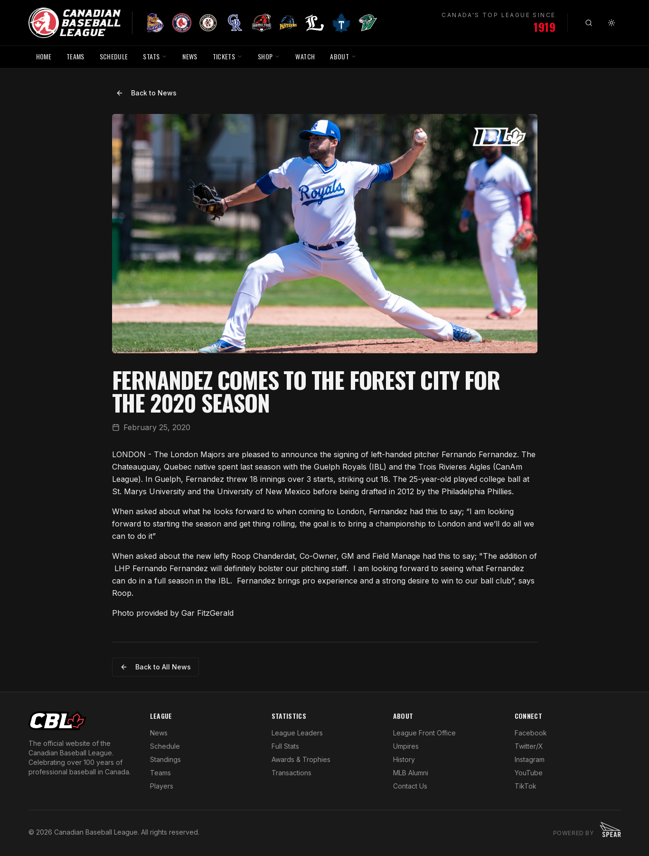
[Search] (588, 22)
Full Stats (285, 746)
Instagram (530, 759)
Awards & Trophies (301, 759)
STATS (155, 56)
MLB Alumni (410, 773)
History (404, 759)
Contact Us (410, 786)
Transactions (291, 773)
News (159, 733)
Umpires (406, 746)
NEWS (189, 56)
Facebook (531, 733)
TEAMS (75, 56)
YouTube (529, 773)
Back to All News (155, 667)
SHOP (269, 56)
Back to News (146, 93)
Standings (165, 759)
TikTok (525, 786)
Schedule (165, 746)
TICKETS (228, 56)
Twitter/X (529, 746)
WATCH (305, 56)
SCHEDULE (114, 56)
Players (161, 786)
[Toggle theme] (611, 22)
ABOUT (343, 56)
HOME (43, 56)
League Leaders (297, 733)
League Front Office (424, 733)
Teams (160, 773)
